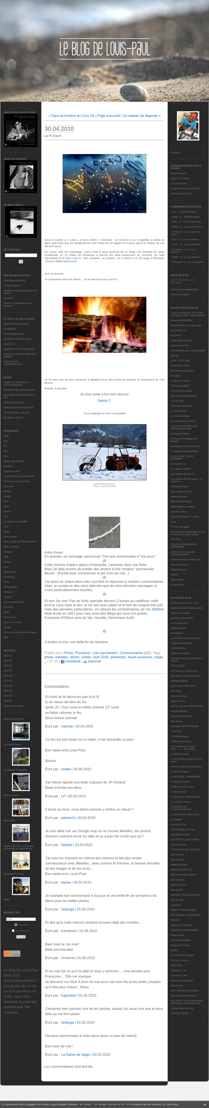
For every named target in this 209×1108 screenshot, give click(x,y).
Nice (6, 567)
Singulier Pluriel (179, 569)
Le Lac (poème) (179, 183)
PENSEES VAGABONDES (184, 930)
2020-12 (8, 691)
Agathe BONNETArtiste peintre (186, 608)
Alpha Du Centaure (181, 613)
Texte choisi (10, 617)
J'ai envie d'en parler (181, 391)
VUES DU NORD (179, 1013)
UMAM (174, 574)
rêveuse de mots (179, 564)
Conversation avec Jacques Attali (188, 350)
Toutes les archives (13, 706)
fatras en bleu (178, 701)
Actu (6, 441)
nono (173, 521)
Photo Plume (177, 935)
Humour (8, 511)
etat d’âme (176, 691)
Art (5, 446)
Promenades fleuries (14, 602)
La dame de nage (180, 754)
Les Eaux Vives (179, 824)
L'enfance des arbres (181, 406)
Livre (6, 526)
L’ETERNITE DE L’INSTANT (185, 849)
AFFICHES (9, 820)
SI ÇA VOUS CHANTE (182, 955)
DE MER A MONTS (14, 417)
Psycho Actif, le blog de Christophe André (183, 553)
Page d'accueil (108, 116)
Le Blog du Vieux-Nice (182, 786)
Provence (8, 607)
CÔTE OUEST (178, 666)
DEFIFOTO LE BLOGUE (16, 324)
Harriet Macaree (179, 711)
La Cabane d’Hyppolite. (15, 770)
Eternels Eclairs (179, 696)
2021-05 (8, 680)
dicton (75, 657)
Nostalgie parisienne (181, 193)
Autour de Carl (178, 330)
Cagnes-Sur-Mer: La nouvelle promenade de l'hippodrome (19, 847)
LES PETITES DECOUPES (185, 839)
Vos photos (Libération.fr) (184, 995)
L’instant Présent (12, 285)
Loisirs (7, 531)
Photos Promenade (181, 940)
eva (173, 211)
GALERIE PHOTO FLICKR (17, 339)
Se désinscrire (21, 930)
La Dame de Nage (180, 416)
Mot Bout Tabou (179, 511)
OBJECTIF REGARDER (183, 910)
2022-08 (8, 665)
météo (86, 657)
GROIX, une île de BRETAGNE (187, 706)
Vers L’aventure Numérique (185, 990)
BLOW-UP (176, 335)
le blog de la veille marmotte (185, 446)
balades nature (178, 628)
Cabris (7, 899)
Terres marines (11, 795)
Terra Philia (176, 965)
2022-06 (8, 675)
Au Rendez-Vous (179, 623)
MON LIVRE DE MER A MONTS (20, 541)
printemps (118, 657)
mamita (67, 726)
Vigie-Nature (177, 579)
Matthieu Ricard (179, 496)
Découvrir (8, 486)
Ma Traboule (177, 854)
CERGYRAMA (178, 648)
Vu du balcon (177, 584)
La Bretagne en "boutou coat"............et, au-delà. (183, 747)
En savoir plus (170, 1104)
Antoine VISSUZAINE (182, 320)
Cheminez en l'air (180, 345)
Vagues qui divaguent (182, 980)
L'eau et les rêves (180, 178)
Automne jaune (178, 173)
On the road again (180, 526)
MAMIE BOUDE (179, 864)
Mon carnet (176, 890)
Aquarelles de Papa (14, 874)
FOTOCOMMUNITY (14, 334)
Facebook (71, 661)
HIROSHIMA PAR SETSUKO (18, 407)
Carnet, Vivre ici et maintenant (19, 476)
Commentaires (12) (135, 653)
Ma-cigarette (177, 859)
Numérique (9, 577)
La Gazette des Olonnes (183, 421)
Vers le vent (177, 985)
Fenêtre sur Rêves (180, 380)
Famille (7, 496)
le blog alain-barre (180, 433)
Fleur (6, 506)
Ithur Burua (176, 721)
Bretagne (8, 466)
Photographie (10, 587)
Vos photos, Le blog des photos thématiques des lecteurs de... (187, 1001)
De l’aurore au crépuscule (184, 671)
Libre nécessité (178, 844)
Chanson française (180, 653)
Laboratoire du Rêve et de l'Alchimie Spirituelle (184, 427)
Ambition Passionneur (182, 618)
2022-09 (8, 660)
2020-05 (8, 701)
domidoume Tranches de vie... (186, 676)
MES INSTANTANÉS (181, 501)
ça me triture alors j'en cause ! (186, 638)
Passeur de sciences (181, 925)
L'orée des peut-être (181, 741)
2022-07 (8, 670)
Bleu (6, 451)
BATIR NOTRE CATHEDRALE (19, 390)
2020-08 (8, 696)
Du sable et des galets (182, 370)
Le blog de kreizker (180, 781)
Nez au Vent (177, 900)
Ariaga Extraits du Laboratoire (186, 325)
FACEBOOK (10, 329)
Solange (67, 909)
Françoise (177, 232)
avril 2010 (100, 657)
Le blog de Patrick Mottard (184, 451)
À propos (175, 152)
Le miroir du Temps (180, 801)
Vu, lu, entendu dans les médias (20, 632)
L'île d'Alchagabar (180, 736)
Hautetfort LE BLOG (181, 716)
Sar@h (174, 950)
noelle (175, 216)
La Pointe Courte (12, 744)
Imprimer (93, 661)
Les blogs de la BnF (181, 469)
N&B (6, 556)
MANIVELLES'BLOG (181, 869)
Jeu (5, 516)
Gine (174, 239)
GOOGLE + (10, 344)
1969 (6, 436)
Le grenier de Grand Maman (185, 796)
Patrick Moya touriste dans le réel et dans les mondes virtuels (188, 533)
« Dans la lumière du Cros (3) (71, 116)
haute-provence (140, 657)
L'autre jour (176, 731)
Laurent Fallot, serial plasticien (186, 766)
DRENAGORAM (179, 681)
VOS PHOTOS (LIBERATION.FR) (13, 362)
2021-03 (8, 685)
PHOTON (176, 539)
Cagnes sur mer (12, 471)
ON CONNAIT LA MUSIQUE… (186, 915)
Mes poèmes (10, 536)
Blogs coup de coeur (14, 461)
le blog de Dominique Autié (184, 289)
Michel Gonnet (178, 885)
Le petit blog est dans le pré (185, 814)
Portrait (7, 597)
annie (174, 221)
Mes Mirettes (177, 880)
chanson (96, 413)
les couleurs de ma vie (182, 474)
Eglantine (68, 995)
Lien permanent (105, 653)
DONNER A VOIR (180, 365)
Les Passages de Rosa (183, 829)
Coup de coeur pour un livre (185, 188)
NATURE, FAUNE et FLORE (185, 895)
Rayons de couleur (180, 945)
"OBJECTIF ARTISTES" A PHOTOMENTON (17, 383)
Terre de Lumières (180, 294)
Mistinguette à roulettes (183, 506)
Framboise (177, 249)
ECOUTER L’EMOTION (183, 686)
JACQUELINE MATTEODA (185, 726)
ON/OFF (175, 920)
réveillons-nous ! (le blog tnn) (185, 559)
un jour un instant (12, 622)
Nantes (7, 562)
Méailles (95, 379)
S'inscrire (20, 925)
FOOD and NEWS (180, 386)
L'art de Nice (177, 401)
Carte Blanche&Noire (14, 280)
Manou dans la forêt (181, 491)
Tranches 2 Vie (178, 970)
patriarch (68, 818)
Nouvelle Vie (10, 572)
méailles (61, 657)
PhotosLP (9, 298)
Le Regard (176, 819)
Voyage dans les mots (182, 1008)
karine (66, 882)
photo (48, 657)
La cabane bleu (179, 411)
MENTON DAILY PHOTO (184, 874)
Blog (6, 456)
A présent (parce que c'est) (184, 603)
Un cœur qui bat (179, 975)
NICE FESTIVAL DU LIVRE (185, 516)
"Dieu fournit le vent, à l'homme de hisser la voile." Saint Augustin (188, 314)
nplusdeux (176, 905)
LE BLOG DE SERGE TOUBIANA (182, 457)
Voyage (7, 627)
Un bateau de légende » (142, 116)
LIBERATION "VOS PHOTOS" (19, 349)
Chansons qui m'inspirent (16, 481)
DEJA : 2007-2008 (180, 360)
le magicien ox (178, 464)
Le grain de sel (178, 791)
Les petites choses (180, 834)
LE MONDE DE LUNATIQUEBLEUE (181, 808)
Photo (7, 582)
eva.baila (175, 375)
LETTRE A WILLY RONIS (17, 412)
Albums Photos (14, 719)
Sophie (66, 845)
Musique (8, 551)
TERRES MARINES (14, 402)
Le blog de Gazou (180, 771)
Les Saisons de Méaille (15, 521)
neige (158, 657)
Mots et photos (11, 546)
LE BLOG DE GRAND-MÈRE (186, 776)
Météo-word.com (66, 261)
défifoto (7, 491)
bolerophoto (177, 633)
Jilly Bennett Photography (184, 396)
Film (6, 501)
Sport (6, 612)
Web (6, 637)
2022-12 (8, 655)
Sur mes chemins (180, 960)
